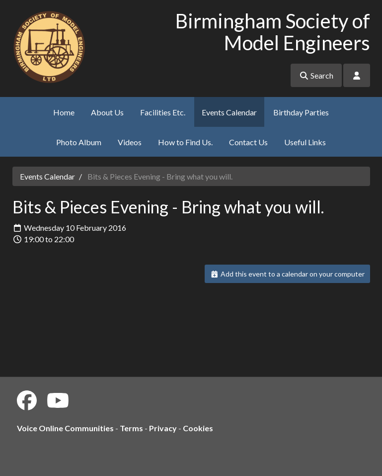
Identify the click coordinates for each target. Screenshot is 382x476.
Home (64, 112)
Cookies (198, 428)
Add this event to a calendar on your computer (287, 274)
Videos (130, 142)
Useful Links (305, 142)
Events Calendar (229, 112)
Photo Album (78, 142)
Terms (131, 428)
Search (316, 75)
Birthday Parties (301, 112)
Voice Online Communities (65, 428)
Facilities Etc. (162, 112)
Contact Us (248, 142)
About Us (107, 112)
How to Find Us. (185, 142)
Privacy (163, 428)
